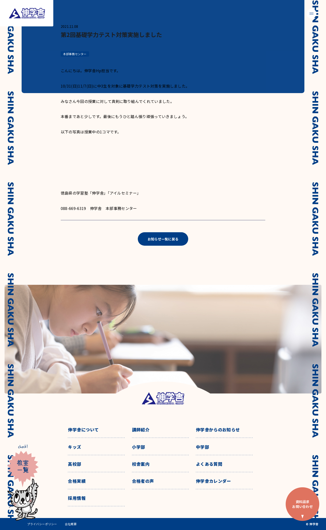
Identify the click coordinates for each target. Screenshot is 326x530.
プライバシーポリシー (42, 524)
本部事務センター (75, 54)
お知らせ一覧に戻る (163, 239)
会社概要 (71, 524)
